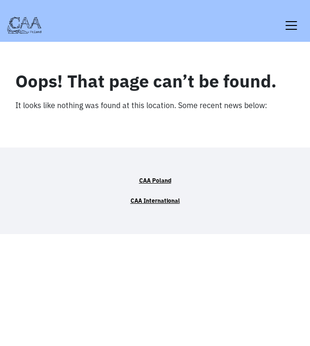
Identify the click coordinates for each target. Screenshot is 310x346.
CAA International (155, 200)
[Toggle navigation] (291, 19)
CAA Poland (155, 180)
